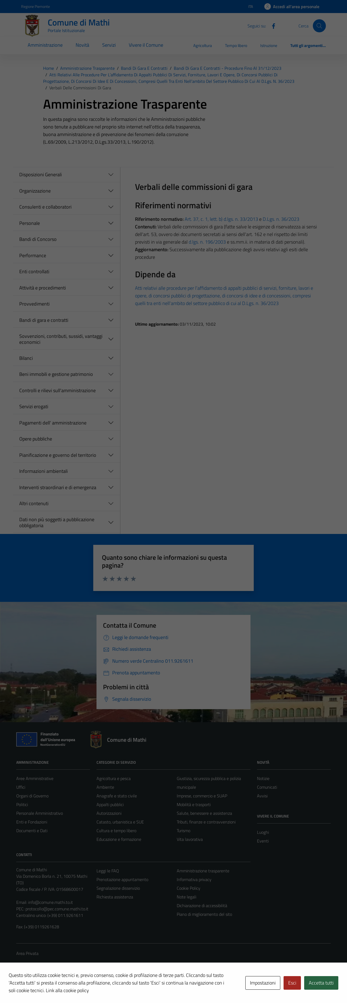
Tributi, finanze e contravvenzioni (206, 822)
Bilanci (26, 358)
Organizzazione (35, 190)
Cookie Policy (188, 888)
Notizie (263, 778)
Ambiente (105, 787)
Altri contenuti (34, 503)
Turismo (183, 830)
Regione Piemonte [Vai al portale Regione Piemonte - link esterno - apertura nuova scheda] (35, 6)
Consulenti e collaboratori (45, 206)
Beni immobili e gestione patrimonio (56, 374)
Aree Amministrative (34, 778)
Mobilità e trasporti (194, 804)
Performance (32, 255)
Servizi (109, 45)
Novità (82, 45)
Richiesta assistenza (115, 897)
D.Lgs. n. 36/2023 (281, 219)
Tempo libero (236, 45)
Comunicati (267, 787)
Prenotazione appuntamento (122, 879)
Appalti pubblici (110, 804)
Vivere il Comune (146, 45)
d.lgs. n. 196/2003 (207, 242)
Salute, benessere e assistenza (204, 813)
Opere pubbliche (35, 438)
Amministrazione (45, 45)
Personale (29, 223)
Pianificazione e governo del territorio (57, 455)
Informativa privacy (194, 879)
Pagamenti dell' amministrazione (52, 422)
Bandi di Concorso (38, 239)
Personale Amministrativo (39, 813)
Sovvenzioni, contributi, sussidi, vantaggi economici (60, 339)
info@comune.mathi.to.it (50, 902)
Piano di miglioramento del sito (204, 914)
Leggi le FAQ (108, 870)
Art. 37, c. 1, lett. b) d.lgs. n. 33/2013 (221, 219)
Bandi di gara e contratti (43, 320)
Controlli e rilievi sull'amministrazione (57, 390)
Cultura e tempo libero (116, 830)
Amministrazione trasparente (203, 870)
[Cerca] (319, 25)
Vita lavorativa (190, 839)
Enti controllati (34, 271)
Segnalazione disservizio (118, 888)
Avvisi (262, 796)
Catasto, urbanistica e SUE (120, 822)
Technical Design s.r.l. (53, 987)
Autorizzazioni (109, 813)
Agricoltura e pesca (114, 778)
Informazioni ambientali (43, 471)
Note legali (186, 897)
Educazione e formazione (119, 839)
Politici (22, 804)
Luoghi (263, 832)
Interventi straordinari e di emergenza (57, 487)
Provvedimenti (34, 303)
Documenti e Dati (31, 830)
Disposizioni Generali (40, 174)
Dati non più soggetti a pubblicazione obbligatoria (56, 522)
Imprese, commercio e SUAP (202, 796)
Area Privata (27, 953)
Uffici (20, 787)
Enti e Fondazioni (31, 822)
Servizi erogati (33, 406)
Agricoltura (202, 45)
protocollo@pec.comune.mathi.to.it (56, 908)
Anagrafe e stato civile (117, 796)
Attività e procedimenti (42, 287)
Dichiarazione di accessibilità (202, 905)
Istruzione (268, 45)
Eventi (263, 841)
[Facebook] (271, 25)
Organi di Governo (32, 796)
